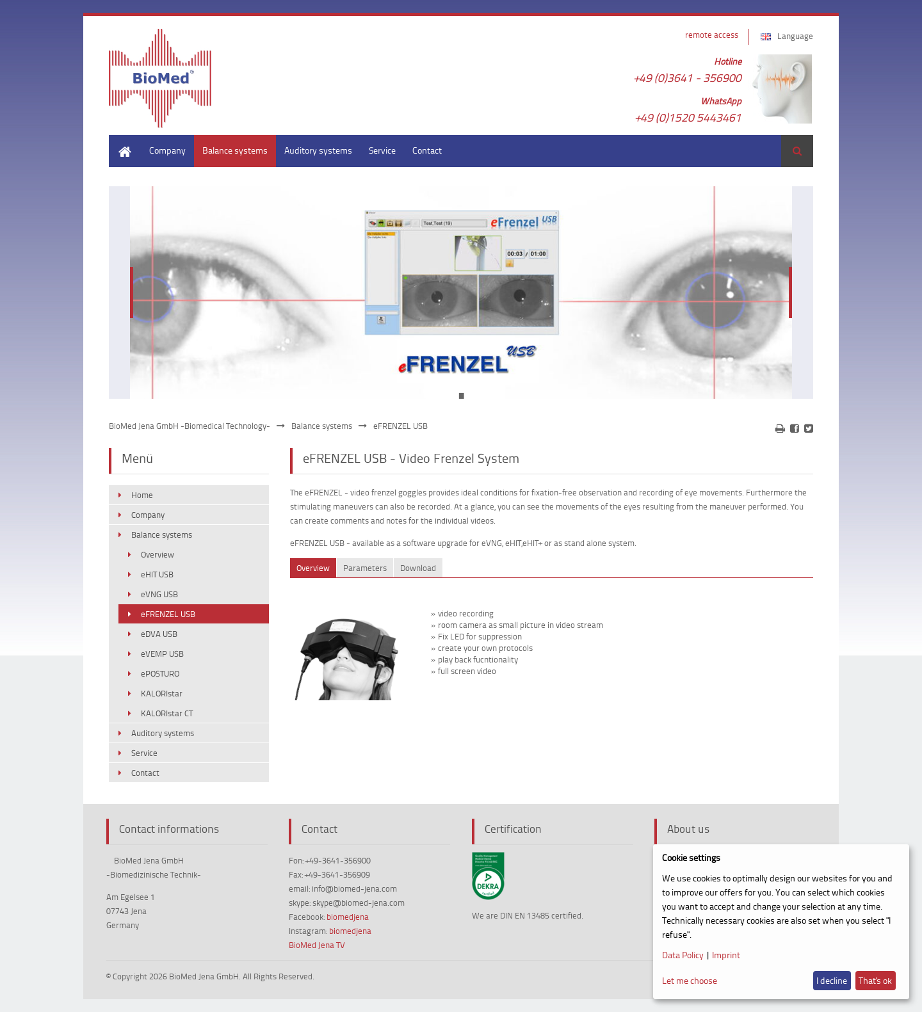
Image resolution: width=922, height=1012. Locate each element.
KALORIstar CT (167, 713)
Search (797, 151)
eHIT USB (157, 574)
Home (120, 141)
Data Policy (683, 955)
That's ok (875, 980)
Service (382, 150)
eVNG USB (159, 594)
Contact (427, 150)
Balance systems (235, 150)
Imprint (726, 955)
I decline (831, 980)
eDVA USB (159, 633)
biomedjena (348, 916)
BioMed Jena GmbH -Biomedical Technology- (189, 425)
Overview (157, 554)
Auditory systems (318, 150)
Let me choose (689, 980)
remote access (711, 34)
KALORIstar (161, 693)
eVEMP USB (162, 653)
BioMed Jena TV (317, 945)
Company (167, 150)
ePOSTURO (160, 673)
